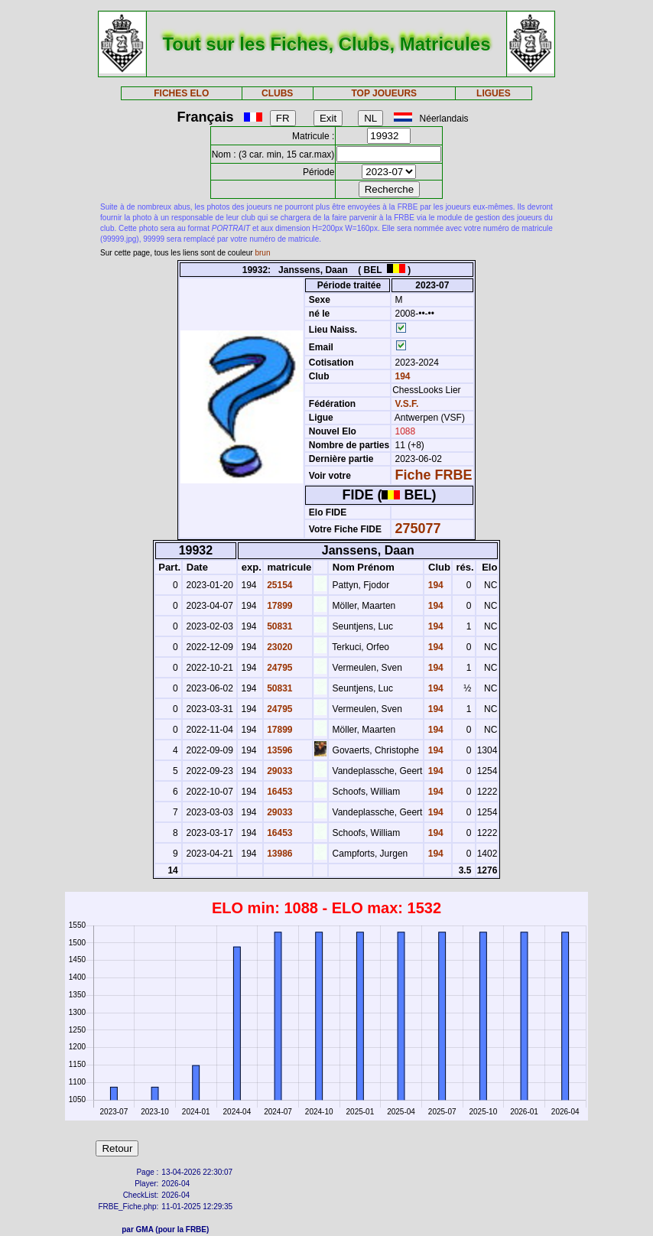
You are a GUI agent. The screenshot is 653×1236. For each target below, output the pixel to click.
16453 (279, 791)
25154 (279, 585)
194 (401, 376)
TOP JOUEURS (384, 93)
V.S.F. (407, 403)
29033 (279, 771)
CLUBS (277, 93)
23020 (279, 647)
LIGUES (493, 93)
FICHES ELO (181, 93)
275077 (418, 528)
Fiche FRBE (434, 475)
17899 (279, 605)
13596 (279, 750)
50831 (279, 626)
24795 (279, 667)
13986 (279, 853)
